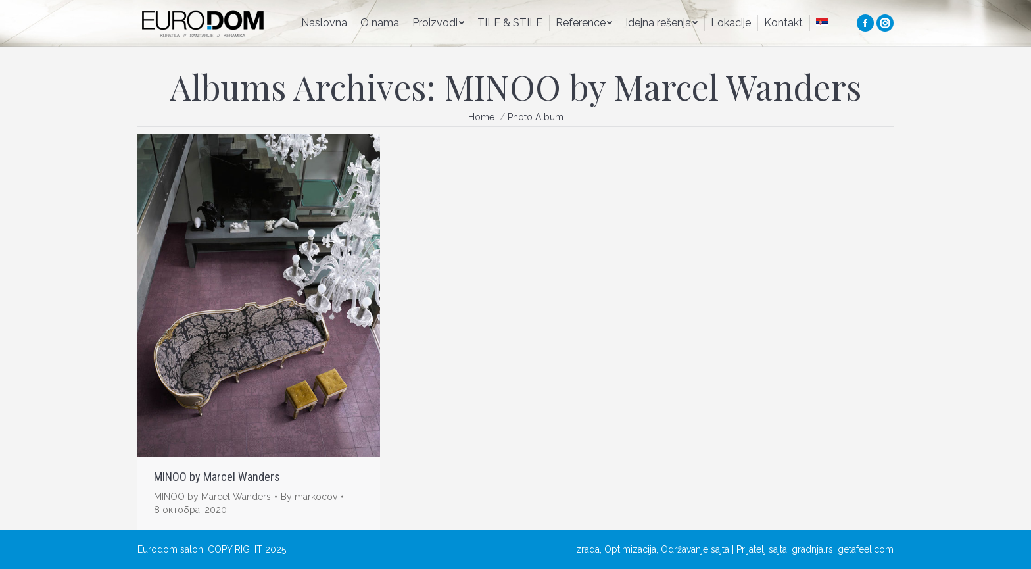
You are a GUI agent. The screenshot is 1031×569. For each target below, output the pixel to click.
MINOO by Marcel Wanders (217, 476)
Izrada (587, 549)
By (309, 496)
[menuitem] (324, 23)
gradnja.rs (812, 549)
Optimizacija (630, 549)
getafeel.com (866, 549)
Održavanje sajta (695, 549)
